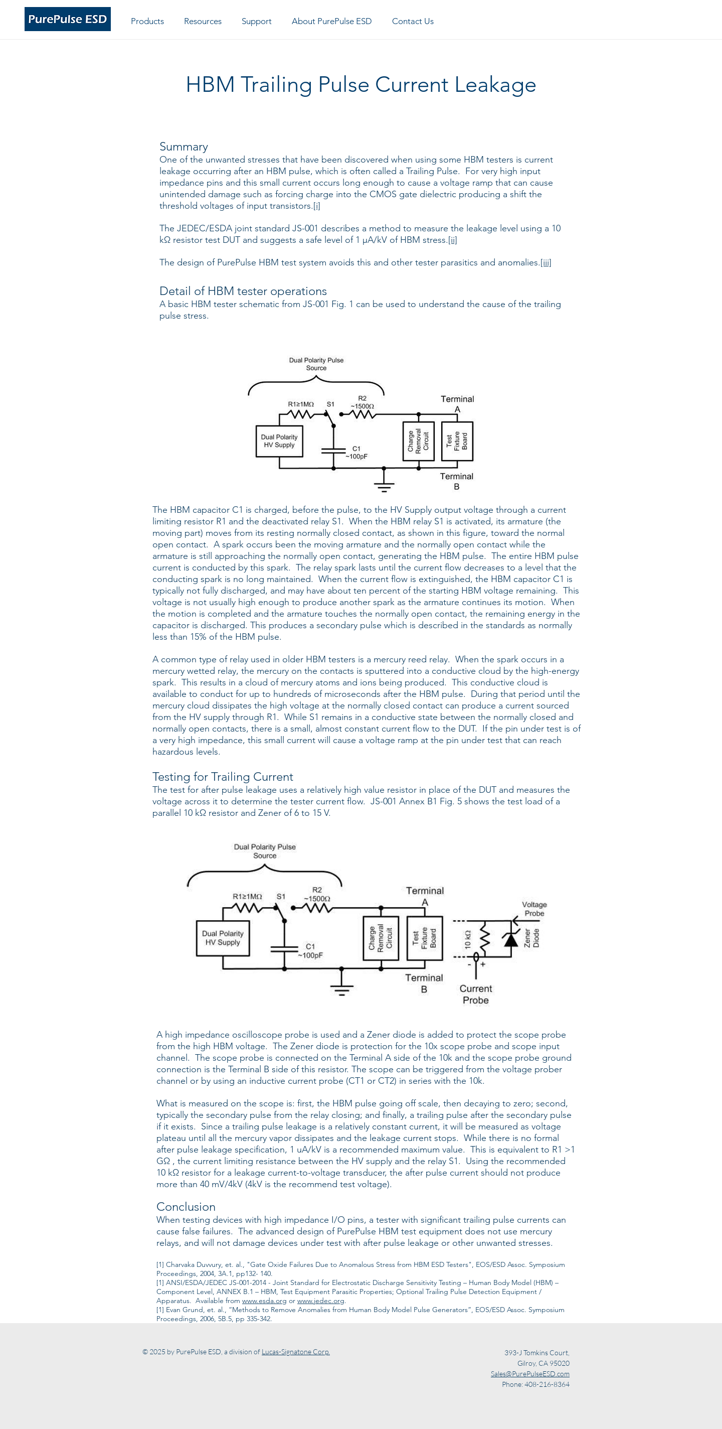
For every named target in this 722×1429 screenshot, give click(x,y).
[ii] (452, 239)
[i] (316, 205)
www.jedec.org (320, 1300)
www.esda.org (264, 1300)
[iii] (546, 262)
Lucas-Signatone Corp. (296, 1351)
